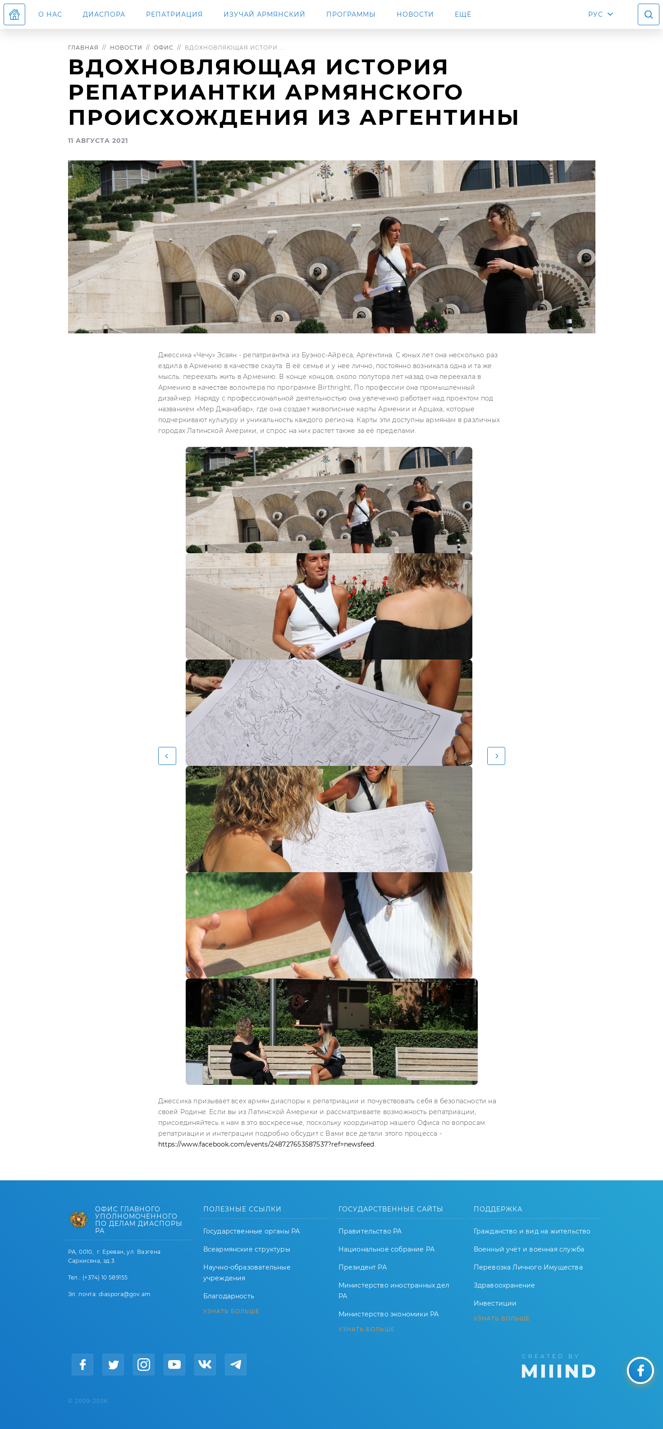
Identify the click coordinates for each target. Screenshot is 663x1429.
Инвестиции (495, 1303)
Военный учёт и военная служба (529, 1249)
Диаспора (104, 14)
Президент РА (362, 1267)
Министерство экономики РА (388, 1314)
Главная (83, 47)
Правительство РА (370, 1231)
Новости (415, 14)
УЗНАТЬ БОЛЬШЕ (231, 1311)
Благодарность (229, 1296)
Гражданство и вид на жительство (532, 1231)
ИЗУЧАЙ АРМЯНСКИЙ (265, 14)
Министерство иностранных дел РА (394, 1290)
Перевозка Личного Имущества (528, 1267)
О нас (50, 14)
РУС (595, 14)
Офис (164, 47)
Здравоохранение (504, 1285)
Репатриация (174, 14)
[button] (167, 756)
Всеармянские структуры (246, 1249)
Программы (351, 14)
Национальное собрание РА (386, 1249)
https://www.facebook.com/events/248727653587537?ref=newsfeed (266, 1144)
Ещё (463, 14)
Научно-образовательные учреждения (247, 1272)
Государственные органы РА (251, 1231)
